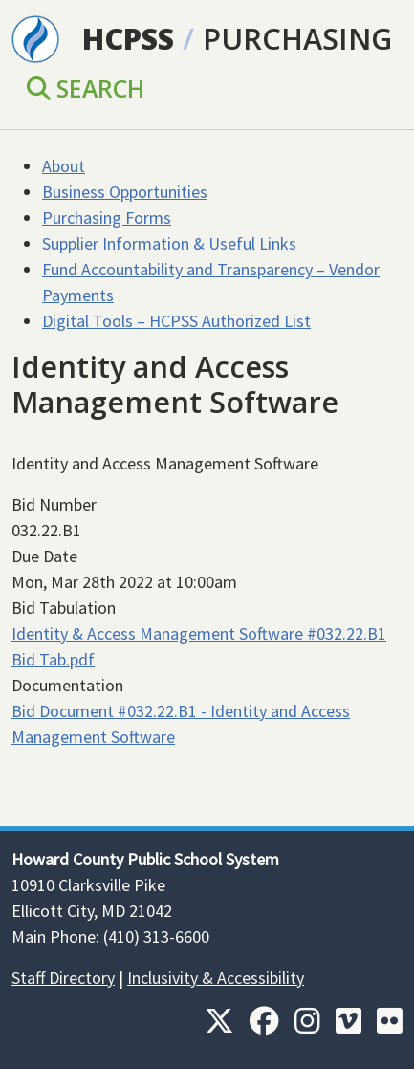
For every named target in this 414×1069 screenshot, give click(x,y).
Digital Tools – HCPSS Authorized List (176, 321)
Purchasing (297, 38)
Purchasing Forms (106, 218)
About (63, 166)
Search (85, 88)
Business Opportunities (124, 192)
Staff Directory (63, 978)
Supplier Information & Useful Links (169, 243)
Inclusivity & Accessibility (215, 978)
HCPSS (128, 38)
